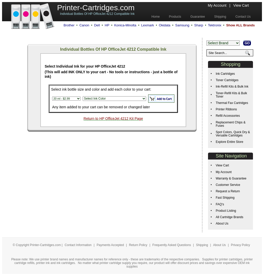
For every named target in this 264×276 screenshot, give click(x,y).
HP (107, 25)
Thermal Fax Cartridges (232, 103)
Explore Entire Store (229, 142)
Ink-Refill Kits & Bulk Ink (232, 86)
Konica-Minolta (125, 25)
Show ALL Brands (240, 25)
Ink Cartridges (225, 74)
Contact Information (78, 245)
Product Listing (226, 211)
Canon (84, 25)
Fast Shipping (225, 197)
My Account (217, 5)
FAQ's (220, 204)
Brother (68, 25)
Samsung (182, 25)
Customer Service (228, 185)
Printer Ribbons (226, 109)
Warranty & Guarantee (231, 178)
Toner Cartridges (227, 80)
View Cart (241, 5)
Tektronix (214, 25)
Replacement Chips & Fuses (231, 124)
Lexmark (147, 25)
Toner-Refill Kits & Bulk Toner (231, 94)
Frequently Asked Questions (172, 245)
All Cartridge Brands (229, 217)
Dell (97, 25)
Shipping (202, 245)
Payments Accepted (111, 245)
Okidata (165, 25)
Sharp (198, 25)
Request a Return (228, 191)
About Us (222, 223)
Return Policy (138, 245)
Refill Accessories (228, 116)
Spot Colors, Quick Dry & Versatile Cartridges (233, 133)
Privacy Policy (240, 245)
